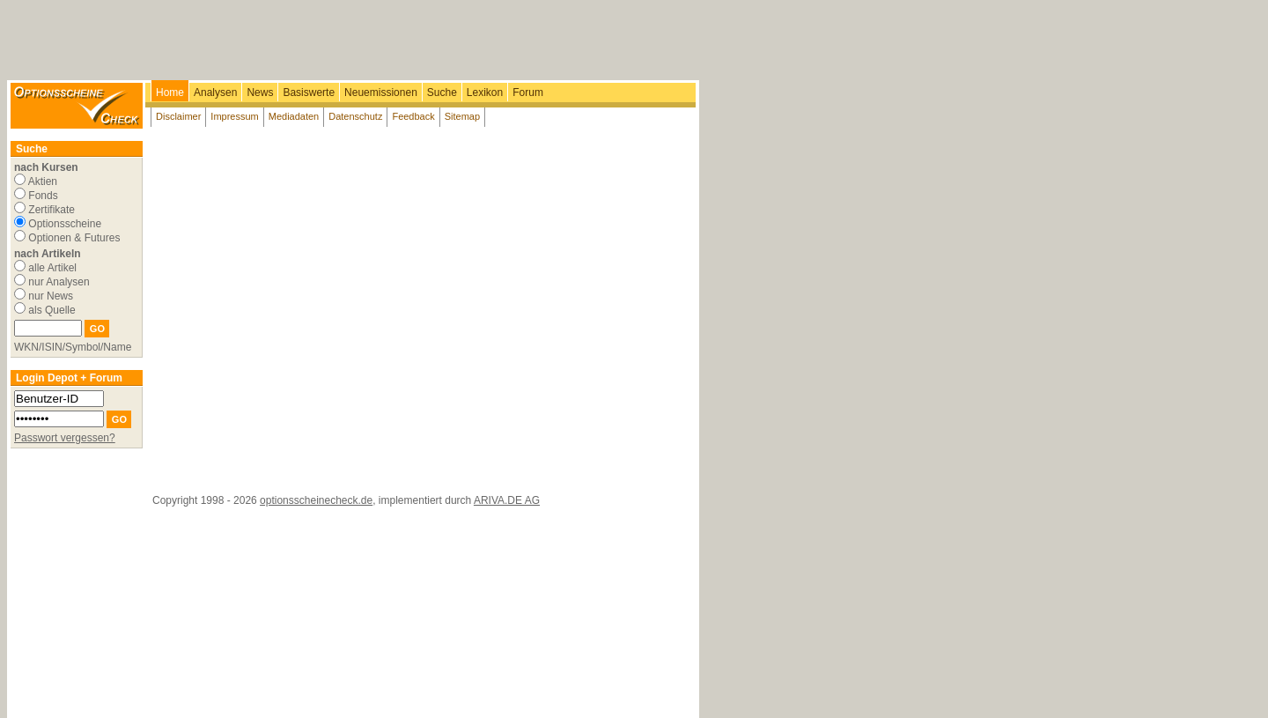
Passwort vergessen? (64, 438)
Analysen (215, 92)
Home (170, 92)
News (260, 92)
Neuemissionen (380, 92)
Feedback (413, 116)
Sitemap (462, 116)
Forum (527, 92)
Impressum (234, 116)
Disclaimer (178, 116)
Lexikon (485, 92)
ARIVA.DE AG (507, 500)
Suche (442, 92)
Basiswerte (309, 92)
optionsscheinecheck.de (316, 500)
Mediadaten (294, 116)
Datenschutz (355, 116)
